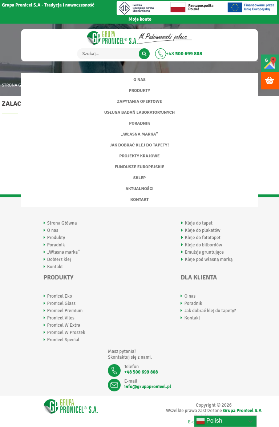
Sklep (139, 178)
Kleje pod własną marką (209, 259)
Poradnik (139, 123)
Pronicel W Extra (63, 325)
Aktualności (139, 189)
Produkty (139, 90)
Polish (209, 421)
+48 (184, 54)
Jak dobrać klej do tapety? (139, 145)
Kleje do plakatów (203, 230)
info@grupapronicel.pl (147, 387)
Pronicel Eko (59, 296)
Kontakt (139, 199)
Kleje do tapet (199, 223)
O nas (139, 79)
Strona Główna (62, 223)
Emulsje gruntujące (204, 252)
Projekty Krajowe (139, 156)
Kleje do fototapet (203, 238)
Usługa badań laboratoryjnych (139, 112)
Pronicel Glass (61, 303)
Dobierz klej (59, 259)
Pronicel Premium (65, 311)
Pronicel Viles (60, 318)
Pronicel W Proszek (66, 332)
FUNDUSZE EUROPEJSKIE (140, 167)
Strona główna (19, 85)
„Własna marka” (139, 134)
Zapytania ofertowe (139, 101)
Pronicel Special (63, 340)
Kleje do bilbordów (203, 245)
